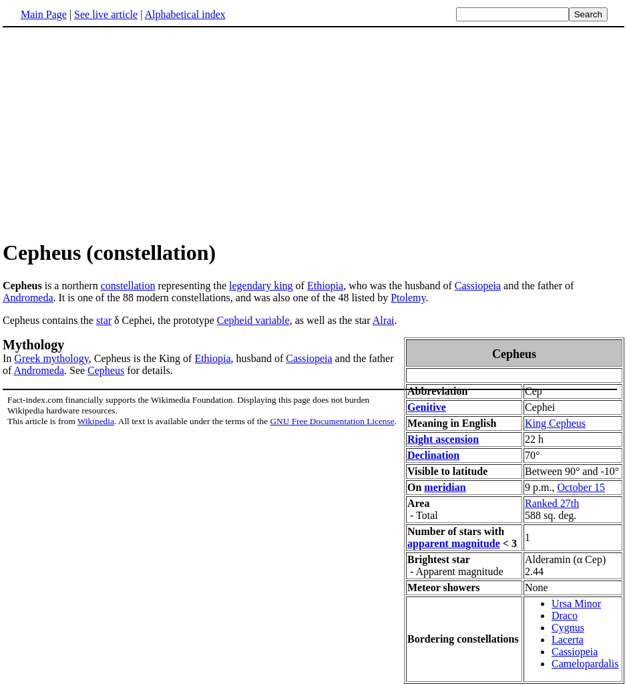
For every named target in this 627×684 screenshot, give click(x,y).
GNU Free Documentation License (332, 421)
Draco (565, 615)
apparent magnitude (453, 543)
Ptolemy (408, 297)
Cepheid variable (253, 320)
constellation (128, 285)
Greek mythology (51, 358)
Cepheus (105, 370)
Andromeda (28, 297)
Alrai (384, 320)
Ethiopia (325, 285)
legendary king (261, 285)
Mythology (33, 344)
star (104, 320)
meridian (444, 487)
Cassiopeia (478, 285)
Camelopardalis (585, 663)
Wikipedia (95, 421)
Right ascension (443, 439)
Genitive (426, 407)
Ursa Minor (576, 603)
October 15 (581, 487)
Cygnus (568, 627)
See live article (106, 14)
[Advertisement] (115, 132)
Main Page (44, 14)
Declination (433, 455)
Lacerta (568, 639)
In (8, 358)
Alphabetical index (184, 14)
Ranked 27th (552, 503)
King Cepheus (555, 423)
